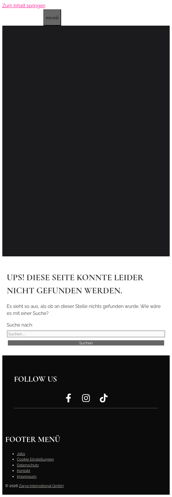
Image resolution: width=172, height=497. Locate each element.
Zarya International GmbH (41, 486)
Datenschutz (28, 465)
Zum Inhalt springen (23, 5)
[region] (86, 141)
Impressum (26, 476)
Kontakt (23, 470)
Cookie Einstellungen (35, 459)
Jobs (21, 454)
